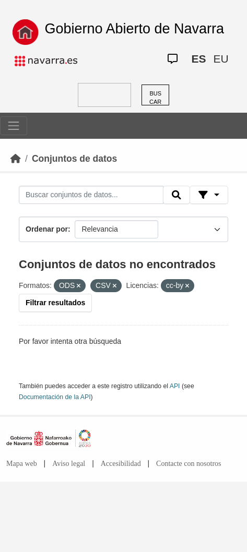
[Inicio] (15, 158)
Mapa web (21, 463)
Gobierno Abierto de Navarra (134, 29)
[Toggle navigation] (13, 125)
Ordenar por (47, 229)
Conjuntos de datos (74, 158)
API (175, 386)
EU (220, 59)
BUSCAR (155, 97)
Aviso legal (68, 463)
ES (198, 59)
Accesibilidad (121, 463)
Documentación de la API (55, 397)
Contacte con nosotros (188, 463)
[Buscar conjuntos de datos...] (91, 195)
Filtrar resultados (55, 302)
